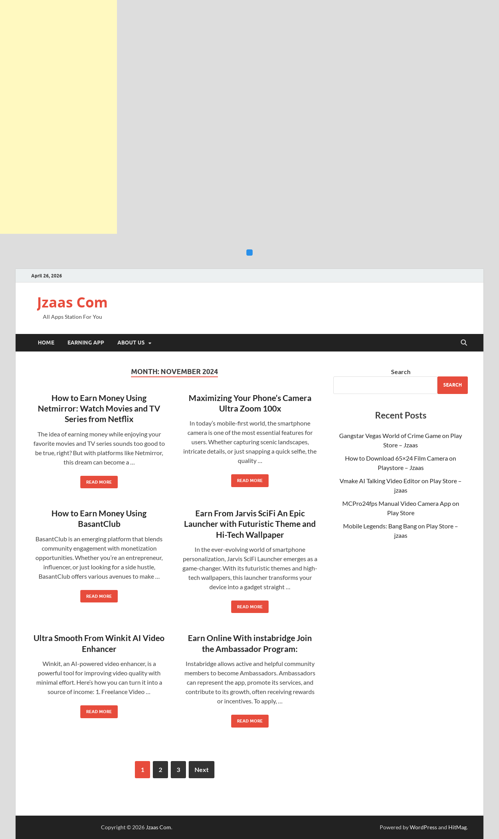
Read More (96, 480)
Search (401, 371)
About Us (131, 342)
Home (46, 342)
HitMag (457, 827)
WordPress (423, 827)
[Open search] (464, 343)
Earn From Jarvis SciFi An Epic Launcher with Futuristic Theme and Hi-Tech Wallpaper (250, 523)
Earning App (85, 342)
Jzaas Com (72, 302)
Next (202, 769)
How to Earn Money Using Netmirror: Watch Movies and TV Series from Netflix (99, 408)
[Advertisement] (58, 117)
